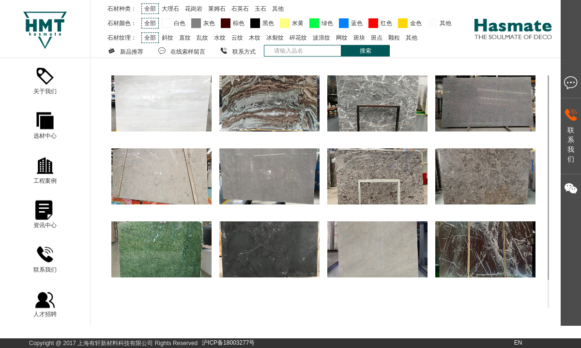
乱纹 (202, 37)
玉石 (260, 8)
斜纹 (167, 37)
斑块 (359, 37)
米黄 (298, 23)
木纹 (254, 37)
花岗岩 (193, 8)
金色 (416, 23)
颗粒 (394, 37)
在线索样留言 (181, 51)
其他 (278, 8)
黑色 (268, 23)
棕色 (239, 23)
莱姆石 (217, 8)
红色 (386, 23)
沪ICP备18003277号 (228, 342)
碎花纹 (298, 37)
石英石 (240, 8)
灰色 (209, 23)
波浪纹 (321, 37)
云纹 (237, 37)
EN (518, 342)
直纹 (185, 37)
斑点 (376, 37)
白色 (179, 23)
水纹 (220, 37)
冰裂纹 (275, 37)
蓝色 (357, 23)
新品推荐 (125, 51)
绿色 (327, 23)
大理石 (170, 8)
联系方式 (238, 51)
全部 (150, 8)
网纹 (342, 37)
